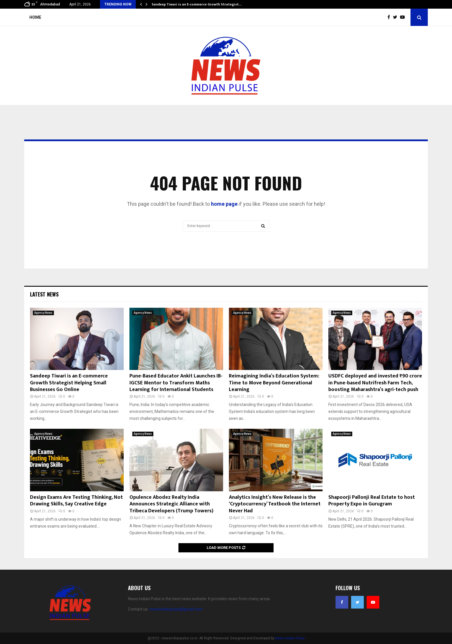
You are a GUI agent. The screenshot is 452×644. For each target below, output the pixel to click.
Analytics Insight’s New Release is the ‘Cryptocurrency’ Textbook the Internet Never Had (275, 504)
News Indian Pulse (290, 638)
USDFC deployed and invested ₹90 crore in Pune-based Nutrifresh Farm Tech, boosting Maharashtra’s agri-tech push (375, 383)
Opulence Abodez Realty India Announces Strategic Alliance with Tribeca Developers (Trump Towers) (171, 504)
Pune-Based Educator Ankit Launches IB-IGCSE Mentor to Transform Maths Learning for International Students (176, 383)
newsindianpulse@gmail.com (176, 609)
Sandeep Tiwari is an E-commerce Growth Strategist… (197, 4)
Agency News (43, 312)
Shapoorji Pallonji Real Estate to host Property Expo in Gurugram (371, 500)
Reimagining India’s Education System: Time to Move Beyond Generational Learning (274, 383)
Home (35, 17)
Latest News (44, 294)
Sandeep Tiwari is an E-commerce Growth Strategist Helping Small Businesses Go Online (69, 383)
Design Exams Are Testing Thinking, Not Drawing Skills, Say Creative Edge (76, 500)
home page (224, 204)
